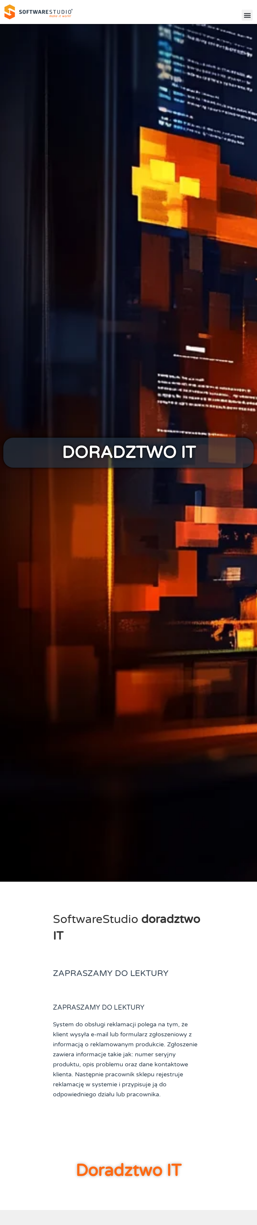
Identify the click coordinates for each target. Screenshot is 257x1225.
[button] (247, 15)
